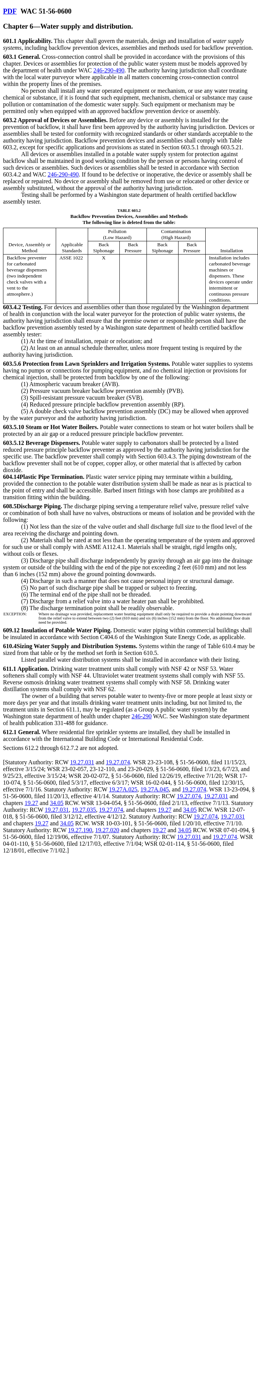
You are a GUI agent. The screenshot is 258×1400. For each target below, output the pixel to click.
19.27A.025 (123, 789)
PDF (10, 11)
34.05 (56, 803)
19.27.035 (84, 810)
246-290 (141, 716)
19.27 (31, 803)
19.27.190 (80, 830)
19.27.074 (118, 762)
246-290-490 (109, 70)
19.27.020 (107, 830)
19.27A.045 (154, 789)
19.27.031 (82, 762)
